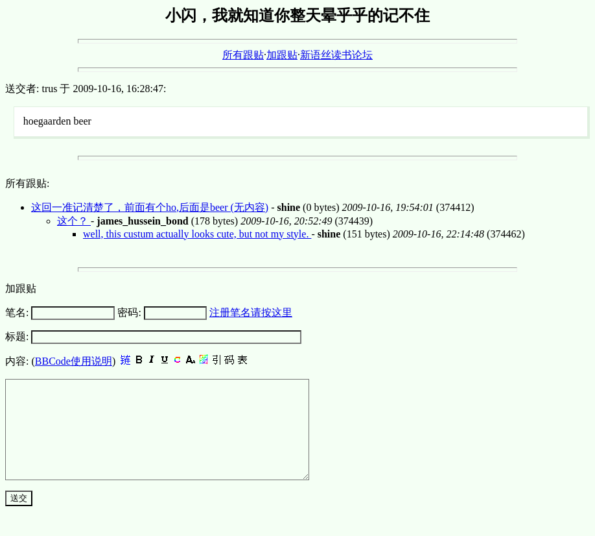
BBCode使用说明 (73, 361)
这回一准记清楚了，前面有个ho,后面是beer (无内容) (149, 207)
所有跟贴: (27, 183)
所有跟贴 (243, 54)
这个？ (74, 220)
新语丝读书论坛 (336, 54)
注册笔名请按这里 (250, 312)
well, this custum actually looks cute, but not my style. (197, 233)
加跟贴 (282, 54)
